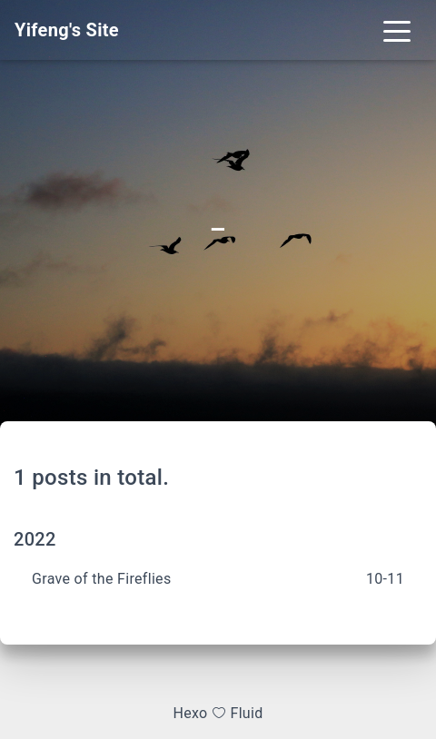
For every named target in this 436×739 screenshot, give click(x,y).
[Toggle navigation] (396, 30)
